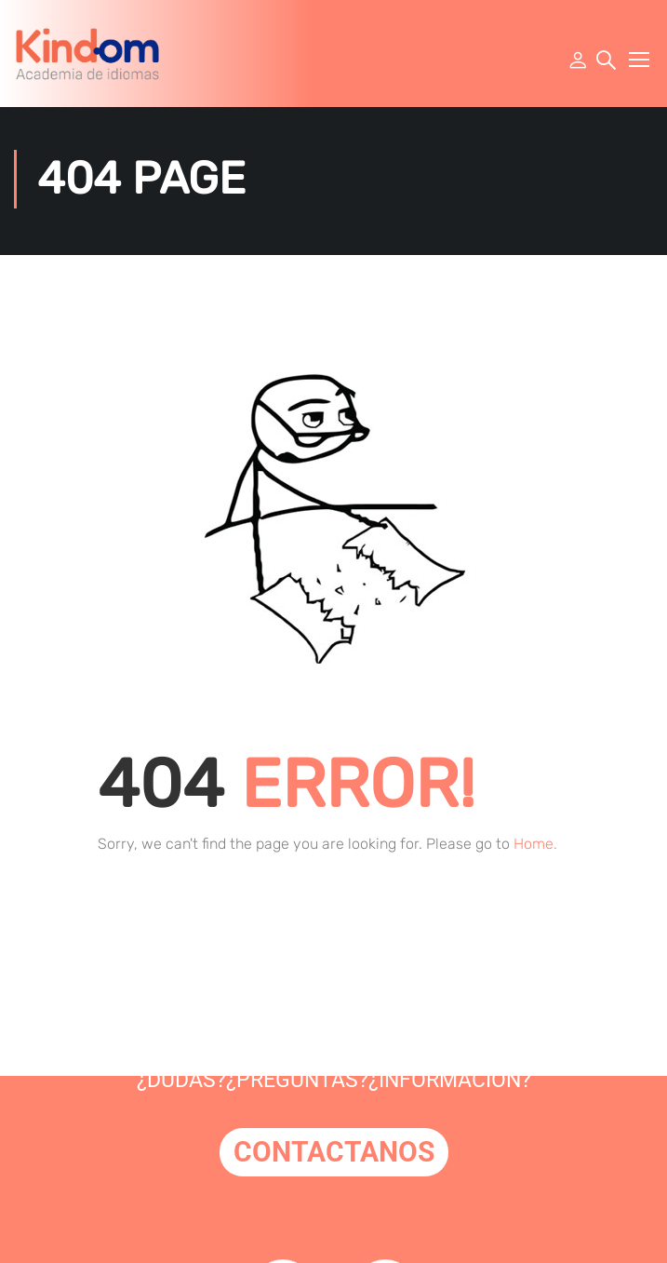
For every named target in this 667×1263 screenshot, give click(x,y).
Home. (535, 848)
